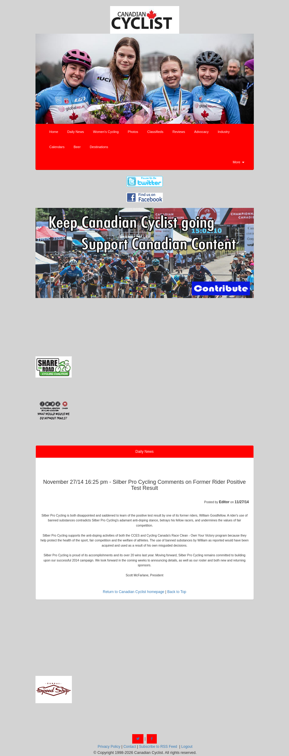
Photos (133, 132)
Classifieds (155, 132)
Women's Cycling (106, 132)
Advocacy (201, 132)
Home (53, 132)
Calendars (57, 147)
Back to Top (176, 592)
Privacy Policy (109, 746)
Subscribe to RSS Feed (158, 746)
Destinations (99, 147)
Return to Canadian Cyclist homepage (133, 592)
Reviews (179, 132)
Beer (77, 147)
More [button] (238, 162)
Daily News (75, 132)
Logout (187, 746)
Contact (129, 746)
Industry (224, 132)
